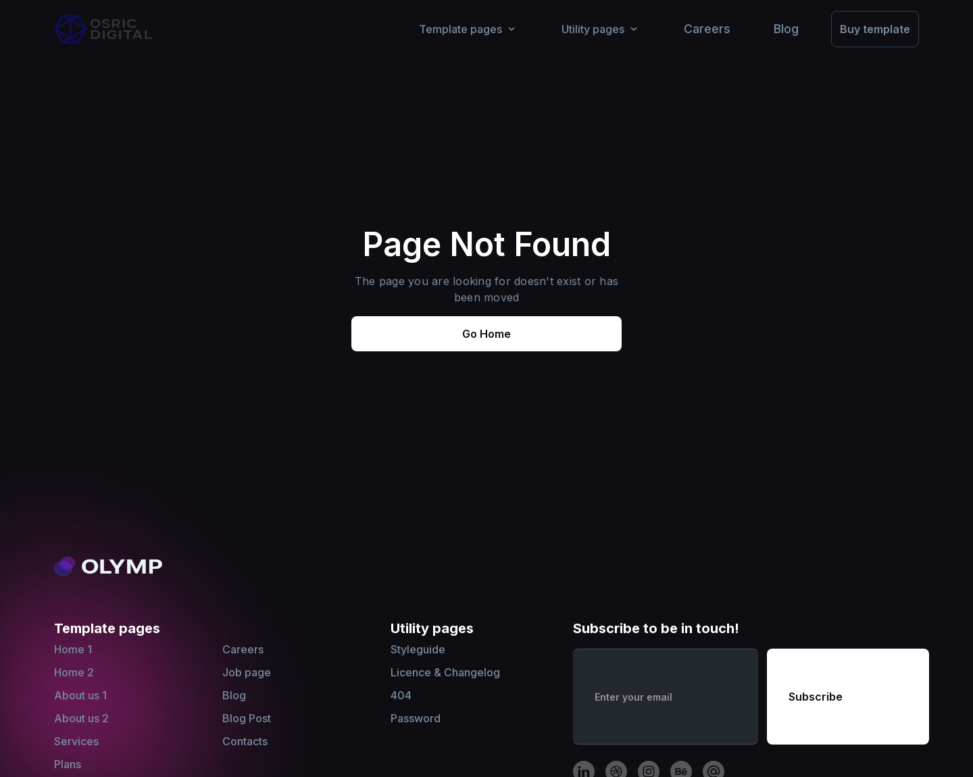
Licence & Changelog (445, 672)
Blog (234, 695)
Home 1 (73, 649)
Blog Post (246, 718)
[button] (468, 29)
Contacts (245, 741)
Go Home (486, 334)
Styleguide (418, 649)
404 (401, 695)
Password (416, 718)
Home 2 (74, 672)
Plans (67, 764)
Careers (243, 649)
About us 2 (81, 718)
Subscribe (816, 696)
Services (76, 741)
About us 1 (80, 695)
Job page (246, 672)
